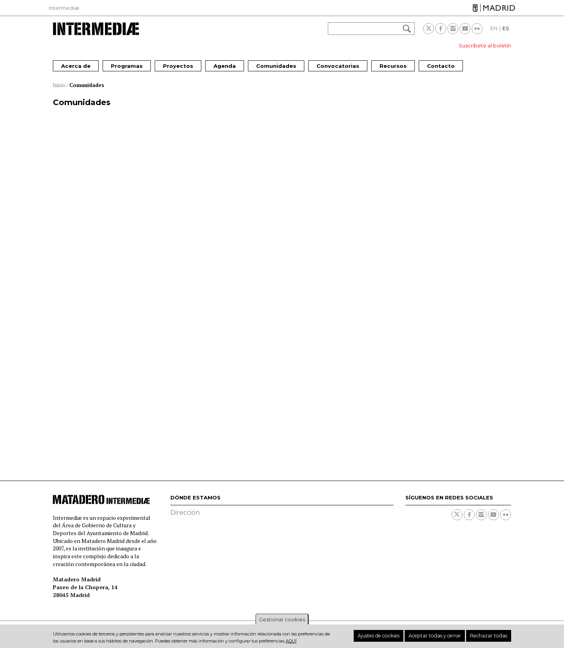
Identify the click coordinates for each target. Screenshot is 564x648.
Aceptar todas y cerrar (444, 636)
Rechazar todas (491, 636)
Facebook (440, 28)
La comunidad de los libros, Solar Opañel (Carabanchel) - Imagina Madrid (274, 205)
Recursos (393, 66)
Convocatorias (337, 66)
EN (493, 28)
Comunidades (276, 66)
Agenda (224, 66)
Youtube (464, 28)
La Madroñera (395, 368)
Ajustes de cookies (394, 636)
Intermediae (96, 28)
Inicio (59, 85)
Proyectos (178, 66)
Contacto (441, 66)
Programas (127, 66)
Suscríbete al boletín (485, 45)
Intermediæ (64, 8)
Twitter (428, 28)
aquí (291, 641)
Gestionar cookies (282, 619)
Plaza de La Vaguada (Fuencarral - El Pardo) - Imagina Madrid (123, 201)
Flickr (477, 28)
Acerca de (75, 66)
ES (506, 28)
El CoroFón (233, 368)
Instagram (452, 28)
